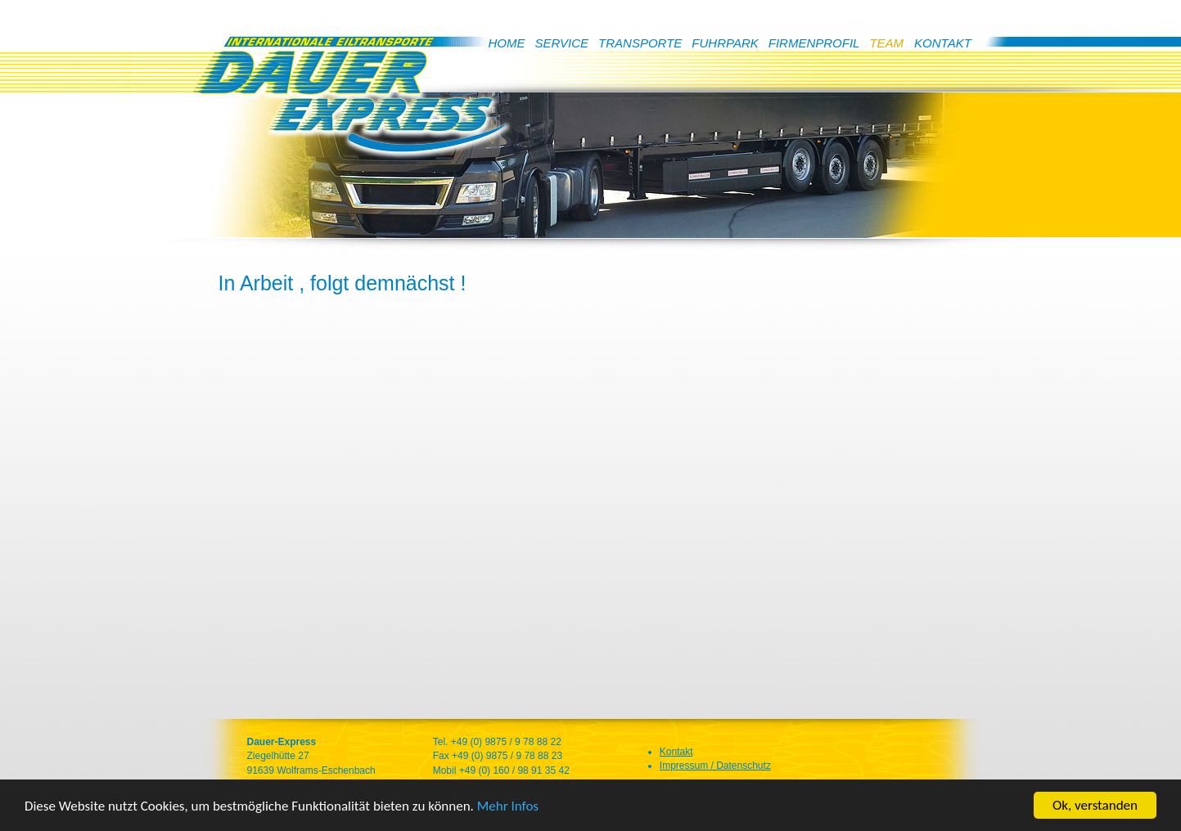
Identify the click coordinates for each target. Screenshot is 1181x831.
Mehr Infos (508, 807)
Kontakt (676, 751)
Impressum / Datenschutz (715, 765)
